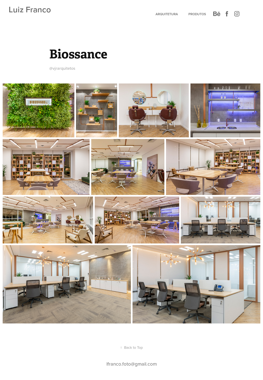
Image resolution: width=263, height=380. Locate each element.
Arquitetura (167, 14)
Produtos (197, 14)
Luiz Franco (30, 9)
